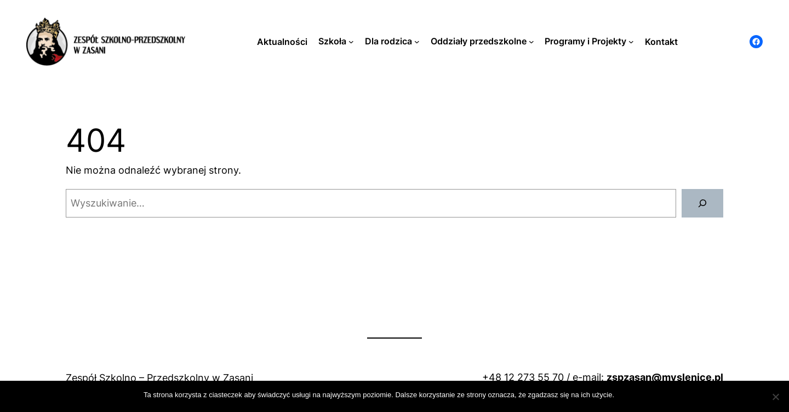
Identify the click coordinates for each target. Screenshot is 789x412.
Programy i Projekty (585, 41)
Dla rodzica (388, 41)
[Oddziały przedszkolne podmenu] (531, 41)
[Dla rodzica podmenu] (417, 41)
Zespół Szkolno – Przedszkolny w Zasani (159, 378)
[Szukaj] (702, 203)
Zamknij (632, 394)
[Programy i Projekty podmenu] (631, 41)
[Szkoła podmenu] (351, 41)
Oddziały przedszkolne (479, 41)
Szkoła (332, 41)
